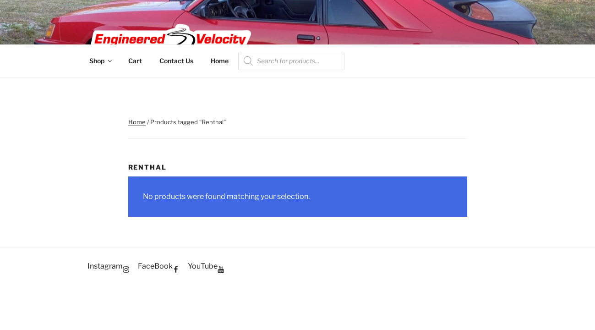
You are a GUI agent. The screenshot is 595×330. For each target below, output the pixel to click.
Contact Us (176, 61)
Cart (135, 61)
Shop (101, 61)
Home (220, 61)
